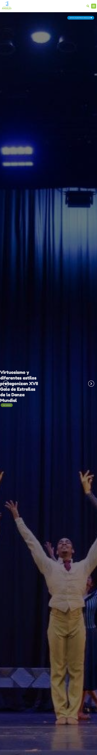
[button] (88, 6)
